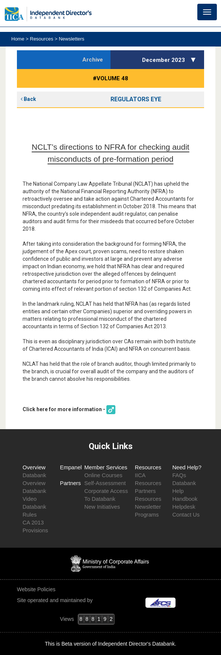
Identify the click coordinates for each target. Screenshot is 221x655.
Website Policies (37, 589)
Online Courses (103, 475)
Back (28, 99)
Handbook (184, 499)
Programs (147, 515)
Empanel (71, 467)
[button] (194, 59)
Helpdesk (183, 507)
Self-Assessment (105, 483)
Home (18, 39)
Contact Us (186, 515)
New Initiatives (102, 507)
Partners (70, 483)
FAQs (179, 475)
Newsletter (148, 507)
